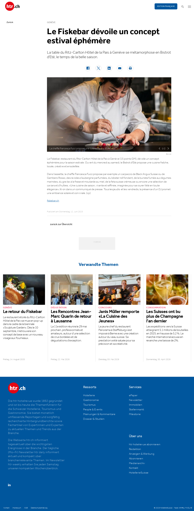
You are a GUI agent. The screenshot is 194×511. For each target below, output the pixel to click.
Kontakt (133, 468)
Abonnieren (136, 458)
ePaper (133, 395)
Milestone (135, 414)
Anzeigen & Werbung (141, 454)
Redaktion (135, 449)
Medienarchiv (137, 463)
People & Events (92, 409)
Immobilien (135, 405)
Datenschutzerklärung (39, 507)
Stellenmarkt (136, 409)
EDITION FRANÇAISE (166, 6)
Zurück (10, 22)
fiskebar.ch (53, 201)
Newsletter (135, 400)
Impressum (16, 507)
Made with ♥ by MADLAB (183, 507)
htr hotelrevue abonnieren (144, 444)
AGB (26, 507)
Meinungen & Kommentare (99, 414)
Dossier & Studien (93, 419)
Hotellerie (89, 395)
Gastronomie (91, 400)
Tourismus (89, 405)
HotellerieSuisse (138, 473)
